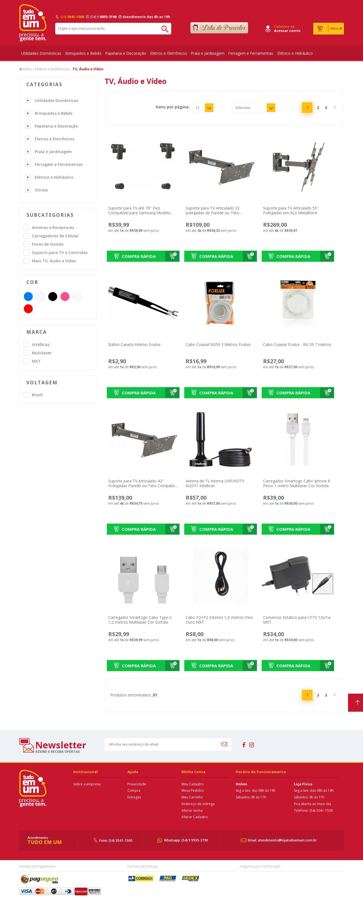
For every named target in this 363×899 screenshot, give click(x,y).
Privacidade (136, 784)
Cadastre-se (284, 26)
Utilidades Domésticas (41, 53)
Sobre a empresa (86, 784)
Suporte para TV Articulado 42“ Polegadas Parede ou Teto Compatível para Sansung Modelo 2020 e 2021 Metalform (143, 487)
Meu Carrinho (192, 797)
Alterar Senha (192, 810)
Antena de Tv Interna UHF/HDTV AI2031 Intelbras (215, 483)
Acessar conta (287, 30)
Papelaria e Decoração (125, 53)
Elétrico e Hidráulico (295, 53)
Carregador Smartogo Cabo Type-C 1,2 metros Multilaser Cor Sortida (140, 620)
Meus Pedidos (193, 790)
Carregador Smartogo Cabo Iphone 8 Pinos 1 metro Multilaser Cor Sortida (296, 483)
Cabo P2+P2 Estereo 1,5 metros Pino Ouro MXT (219, 620)
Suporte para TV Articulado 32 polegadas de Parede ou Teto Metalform (213, 212)
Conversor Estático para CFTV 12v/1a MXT (296, 620)
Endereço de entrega (198, 803)
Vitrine (41, 190)
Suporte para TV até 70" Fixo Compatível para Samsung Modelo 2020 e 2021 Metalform (139, 212)
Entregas (134, 797)
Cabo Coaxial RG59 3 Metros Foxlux (218, 344)
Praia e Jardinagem (208, 53)
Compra (133, 790)
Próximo (334, 107)
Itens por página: (173, 107)
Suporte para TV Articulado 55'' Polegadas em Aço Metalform (291, 210)
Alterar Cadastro (195, 817)
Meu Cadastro (193, 784)
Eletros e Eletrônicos (168, 53)
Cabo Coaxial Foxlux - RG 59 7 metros (297, 344)
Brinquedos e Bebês (83, 53)
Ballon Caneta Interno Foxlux (134, 344)
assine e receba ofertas (57, 751)
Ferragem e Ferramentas (250, 53)
